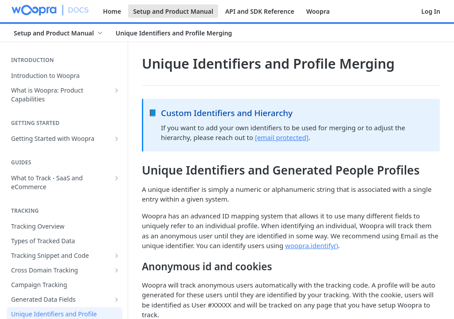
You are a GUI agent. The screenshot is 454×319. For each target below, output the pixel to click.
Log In (430, 11)
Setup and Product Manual (173, 11)
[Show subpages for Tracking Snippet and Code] (116, 255)
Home (112, 11)
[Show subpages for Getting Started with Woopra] (116, 138)
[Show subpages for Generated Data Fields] (116, 299)
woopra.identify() (311, 245)
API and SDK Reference (259, 11)
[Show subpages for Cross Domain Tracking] (116, 270)
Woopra (318, 11)
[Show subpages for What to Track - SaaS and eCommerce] (116, 178)
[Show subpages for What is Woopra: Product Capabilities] (116, 90)
